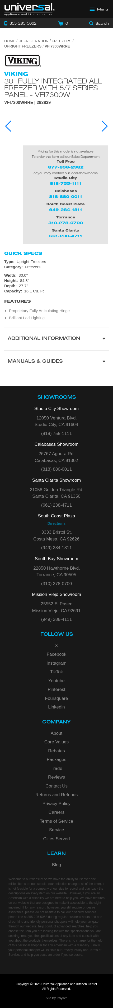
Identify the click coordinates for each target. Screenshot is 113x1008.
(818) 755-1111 (56, 433)
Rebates (56, 750)
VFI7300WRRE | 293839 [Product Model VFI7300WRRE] (27, 103)
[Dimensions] (56, 283)
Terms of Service (56, 821)
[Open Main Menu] (99, 9)
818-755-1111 (65, 183)
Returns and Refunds (56, 794)
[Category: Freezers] (56, 267)
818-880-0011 (65, 196)
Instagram (56, 663)
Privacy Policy (56, 803)
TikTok (56, 671)
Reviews (56, 777)
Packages (57, 759)
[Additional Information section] (56, 339)
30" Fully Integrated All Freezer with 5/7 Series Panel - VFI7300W (53, 87)
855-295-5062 (37, 917)
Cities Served (56, 838)
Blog (56, 864)
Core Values (56, 741)
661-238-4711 (65, 235)
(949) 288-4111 (56, 619)
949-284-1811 (65, 209)
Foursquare (56, 698)
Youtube (56, 680)
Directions (56, 523)
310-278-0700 (65, 222)
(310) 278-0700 (56, 583)
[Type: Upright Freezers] (56, 262)
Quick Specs (23, 253)
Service (56, 829)
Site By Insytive (56, 998)
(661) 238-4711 (56, 505)
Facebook (57, 654)
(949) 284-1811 (56, 547)
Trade (56, 768)
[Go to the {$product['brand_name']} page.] (22, 60)
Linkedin (56, 707)
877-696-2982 (65, 167)
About (56, 733)
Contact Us (56, 786)
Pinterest (56, 689)
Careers (56, 812)
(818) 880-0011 (56, 469)
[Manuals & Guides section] (56, 362)
